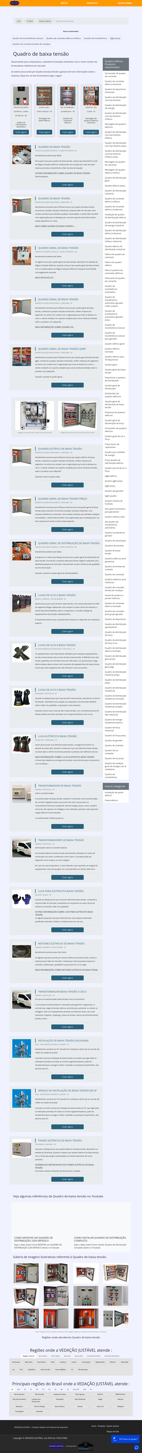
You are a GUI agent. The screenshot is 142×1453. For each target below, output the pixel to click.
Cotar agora (21, 132)
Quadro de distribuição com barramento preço (115, 144)
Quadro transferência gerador (115, 534)
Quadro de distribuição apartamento (115, 626)
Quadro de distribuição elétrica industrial (115, 232)
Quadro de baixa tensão (112, 552)
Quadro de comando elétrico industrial (114, 83)
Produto (92, 3)
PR (37, 1389)
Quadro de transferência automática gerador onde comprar (114, 301)
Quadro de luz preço (114, 758)
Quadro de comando (114, 574)
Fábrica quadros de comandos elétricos (114, 272)
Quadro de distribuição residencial (115, 689)
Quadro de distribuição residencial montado (115, 697)
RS (49, 1389)
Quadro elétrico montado (112, 350)
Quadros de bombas (114, 545)
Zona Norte (43, 1356)
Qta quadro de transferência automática (111, 524)
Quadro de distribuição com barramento (115, 99)
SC (43, 1389)
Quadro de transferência (95, 38)
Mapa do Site (113, 1431)
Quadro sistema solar (115, 516)
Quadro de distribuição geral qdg (115, 665)
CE (68, 1389)
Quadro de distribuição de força (115, 633)
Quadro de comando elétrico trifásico (63, 38)
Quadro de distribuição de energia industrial (115, 224)
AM (84, 1389)
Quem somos (125, 3)
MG (18, 1389)
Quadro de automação (115, 540)
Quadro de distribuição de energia (115, 106)
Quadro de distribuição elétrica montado (115, 649)
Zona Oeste (55, 1356)
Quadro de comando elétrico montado (114, 605)
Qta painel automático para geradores (115, 510)
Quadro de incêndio (114, 745)
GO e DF (76, 1389)
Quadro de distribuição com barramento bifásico (115, 135)
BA (62, 1389)
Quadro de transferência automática (111, 289)
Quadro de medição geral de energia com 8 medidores (115, 766)
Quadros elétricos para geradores (115, 560)
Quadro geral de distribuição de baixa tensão (114, 404)
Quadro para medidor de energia (115, 453)
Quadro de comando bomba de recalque (31, 44)
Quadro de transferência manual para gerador (115, 335)
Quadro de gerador (114, 740)
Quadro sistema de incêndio (114, 502)
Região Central (28, 1356)
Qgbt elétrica (111, 476)
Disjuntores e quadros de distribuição (115, 379)
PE (55, 1389)
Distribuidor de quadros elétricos (113, 395)
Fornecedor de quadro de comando (115, 75)
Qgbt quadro (111, 496)
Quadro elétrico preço (115, 185)
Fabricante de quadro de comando (115, 279)
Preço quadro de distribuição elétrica (114, 461)
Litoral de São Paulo (112, 1356)
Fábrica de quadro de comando (115, 256)
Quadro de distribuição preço (115, 681)
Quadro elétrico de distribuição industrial (115, 248)
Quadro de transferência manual (28, 38)
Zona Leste (79, 1356)
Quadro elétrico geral (115, 343)
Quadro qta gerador (114, 491)
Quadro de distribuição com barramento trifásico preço (115, 154)
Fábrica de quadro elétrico (113, 264)
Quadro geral (111, 364)
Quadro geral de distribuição (112, 387)
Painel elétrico (111, 800)
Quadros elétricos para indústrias (115, 581)
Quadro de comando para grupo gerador (114, 613)
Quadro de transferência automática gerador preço (114, 315)
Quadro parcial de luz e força (115, 469)
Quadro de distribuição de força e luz (115, 641)
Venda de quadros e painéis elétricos (114, 597)
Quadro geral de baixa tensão (115, 371)
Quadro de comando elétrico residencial (114, 208)
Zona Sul (67, 1356)
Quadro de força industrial (112, 729)
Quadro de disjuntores (115, 619)
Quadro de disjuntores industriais (115, 91)
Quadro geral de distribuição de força (114, 422)
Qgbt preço (115, 38)
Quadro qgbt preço (114, 481)
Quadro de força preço (115, 735)
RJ (12, 1389)
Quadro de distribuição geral (115, 179)
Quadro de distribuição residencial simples (115, 705)
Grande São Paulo (93, 1356)
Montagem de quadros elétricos (115, 125)
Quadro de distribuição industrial (115, 192)
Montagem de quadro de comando (115, 163)
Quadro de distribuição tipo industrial (115, 713)
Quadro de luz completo (111, 752)
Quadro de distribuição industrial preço (115, 673)
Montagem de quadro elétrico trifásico (115, 171)
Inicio (64, 3)
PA (91, 1389)
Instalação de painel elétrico (114, 794)
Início (94, 1426)
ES (25, 1389)
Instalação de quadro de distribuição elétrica (115, 216)
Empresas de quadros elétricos (115, 414)
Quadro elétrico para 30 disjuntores (114, 358)
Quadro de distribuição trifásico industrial (115, 240)
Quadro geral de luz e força (115, 438)
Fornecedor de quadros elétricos (116, 430)
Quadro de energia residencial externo (114, 721)
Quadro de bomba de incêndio (115, 568)
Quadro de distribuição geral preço (115, 657)
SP (31, 1389)
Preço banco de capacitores (112, 446)
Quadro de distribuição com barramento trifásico (115, 116)
